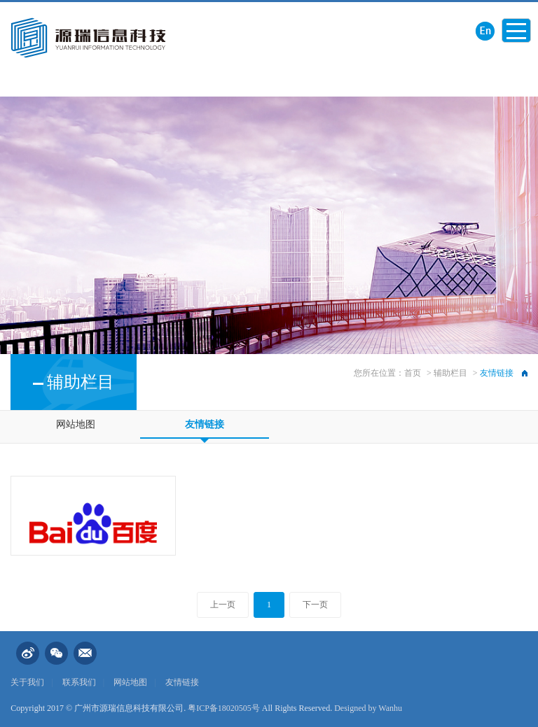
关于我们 (27, 682)
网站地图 (75, 424)
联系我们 (79, 682)
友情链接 (204, 424)
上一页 (222, 604)
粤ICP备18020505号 (224, 708)
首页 (412, 373)
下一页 (315, 604)
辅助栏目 (450, 373)
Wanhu (390, 708)
